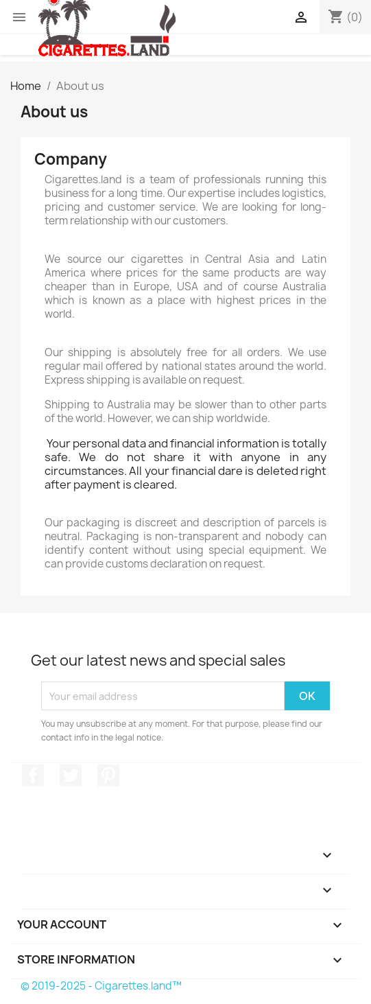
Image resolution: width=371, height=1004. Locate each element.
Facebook (33, 775)
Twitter (71, 775)
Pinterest (108, 775)
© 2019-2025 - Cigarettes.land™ (101, 986)
